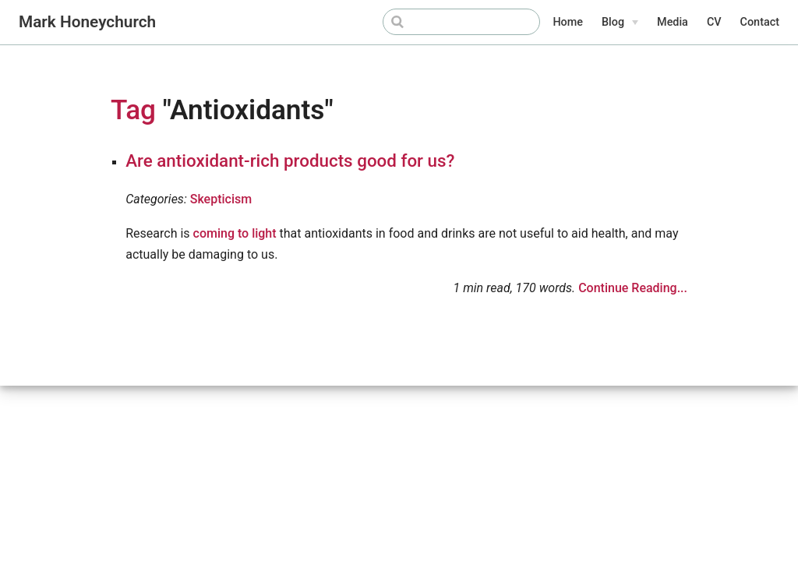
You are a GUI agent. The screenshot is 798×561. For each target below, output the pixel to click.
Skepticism (221, 199)
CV (714, 22)
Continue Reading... (632, 287)
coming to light (235, 233)
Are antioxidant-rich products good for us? (289, 160)
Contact (759, 22)
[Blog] (620, 22)
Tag (133, 110)
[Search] (461, 22)
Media (672, 22)
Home (568, 22)
